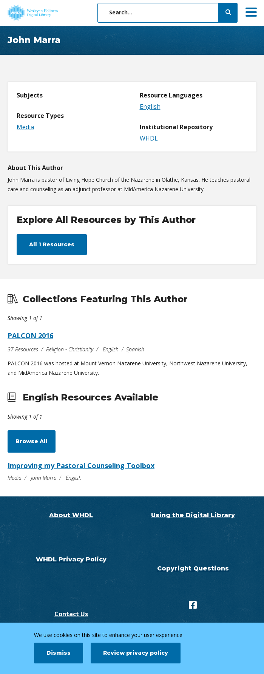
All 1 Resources (51, 244)
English (150, 106)
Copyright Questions (193, 568)
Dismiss (58, 652)
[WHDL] (62, 13)
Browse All (31, 441)
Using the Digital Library (193, 515)
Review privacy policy (135, 652)
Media (25, 127)
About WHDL (71, 515)
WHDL (149, 138)
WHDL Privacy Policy (71, 559)
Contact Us (71, 614)
